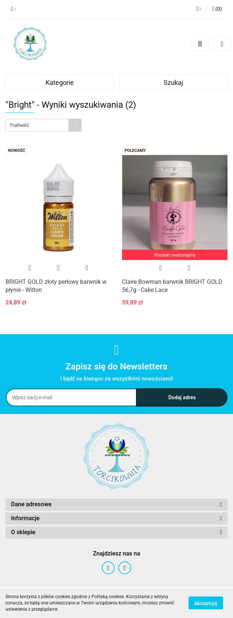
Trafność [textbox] (19, 125)
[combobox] (44, 125)
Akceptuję (206, 603)
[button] (217, 9)
